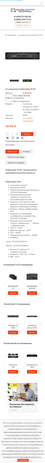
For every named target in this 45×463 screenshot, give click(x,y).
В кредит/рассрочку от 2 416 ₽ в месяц (20, 141)
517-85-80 (22, 16)
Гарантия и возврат (16, 162)
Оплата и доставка (16, 157)
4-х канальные (10, 35)
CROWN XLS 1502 (32, 366)
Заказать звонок (22, 25)
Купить (27, 134)
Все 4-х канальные (21, 101)
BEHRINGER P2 (13, 287)
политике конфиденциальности (28, 457)
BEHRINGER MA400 (32, 287)
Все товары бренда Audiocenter (21, 96)
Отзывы (26, 151)
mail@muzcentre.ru (22, 22)
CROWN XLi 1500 (13, 326)
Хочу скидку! (10, 144)
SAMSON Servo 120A (32, 326)
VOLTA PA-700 (13, 366)
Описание (12, 151)
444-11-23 (22, 19)
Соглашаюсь (23, 460)
